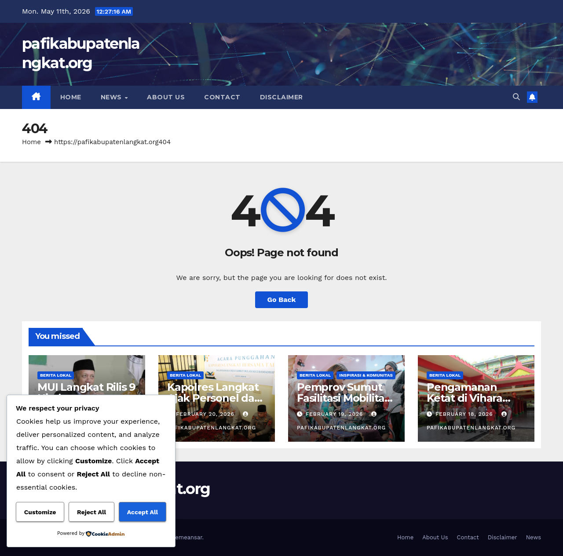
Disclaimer (281, 97)
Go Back (281, 299)
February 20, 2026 (206, 414)
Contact (222, 97)
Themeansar (185, 537)
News (112, 97)
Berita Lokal (55, 375)
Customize (40, 512)
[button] (516, 97)
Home (70, 97)
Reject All (91, 512)
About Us (166, 97)
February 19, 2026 (335, 414)
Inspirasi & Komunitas (366, 375)
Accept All (142, 512)
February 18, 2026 (465, 414)
